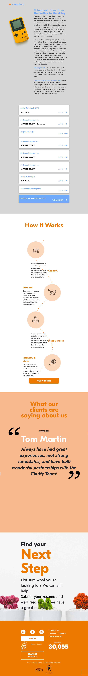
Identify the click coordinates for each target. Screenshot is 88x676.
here (51, 68)
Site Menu (10, 4)
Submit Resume (55, 637)
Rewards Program (32, 655)
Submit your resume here (46, 89)
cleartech (18, 4)
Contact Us (54, 631)
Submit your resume (38, 596)
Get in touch (44, 381)
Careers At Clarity (57, 634)
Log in (32, 638)
